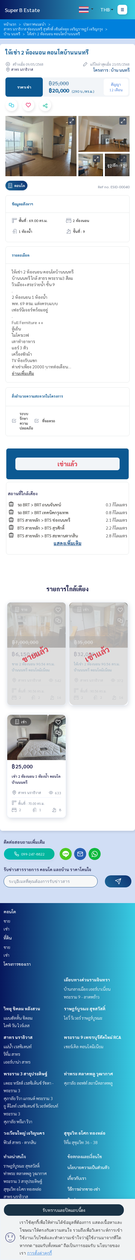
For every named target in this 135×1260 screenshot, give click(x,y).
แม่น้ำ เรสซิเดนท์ (18, 1046)
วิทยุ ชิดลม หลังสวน (22, 1008)
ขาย (7, 921)
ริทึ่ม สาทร (12, 1054)
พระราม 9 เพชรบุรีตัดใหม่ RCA (92, 1037)
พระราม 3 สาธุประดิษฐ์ (25, 1073)
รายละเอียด (21, 255)
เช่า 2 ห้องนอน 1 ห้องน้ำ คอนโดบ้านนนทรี (36, 779)
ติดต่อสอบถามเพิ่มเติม (24, 842)
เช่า (6, 928)
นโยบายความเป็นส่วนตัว (88, 1167)
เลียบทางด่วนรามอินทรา (87, 979)
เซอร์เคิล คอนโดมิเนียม (83, 1046)
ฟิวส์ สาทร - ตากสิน (20, 1142)
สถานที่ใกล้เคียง (23, 493)
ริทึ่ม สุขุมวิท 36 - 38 (81, 1142)
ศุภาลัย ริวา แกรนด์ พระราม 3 (28, 1098)
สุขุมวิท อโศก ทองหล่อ (84, 1133)
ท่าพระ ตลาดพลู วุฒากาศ (88, 1073)
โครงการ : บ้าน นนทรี (111, 70)
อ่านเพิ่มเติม (23, 373)
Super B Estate (22, 9)
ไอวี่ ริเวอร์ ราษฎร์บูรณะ (83, 1018)
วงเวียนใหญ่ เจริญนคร (24, 1133)
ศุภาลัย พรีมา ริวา (18, 1121)
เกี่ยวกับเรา (77, 1178)
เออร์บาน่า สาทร (17, 1062)
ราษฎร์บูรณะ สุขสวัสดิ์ (84, 1008)
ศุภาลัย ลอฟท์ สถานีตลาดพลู (88, 1083)
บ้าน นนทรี (12, 33)
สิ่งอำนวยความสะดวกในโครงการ (37, 396)
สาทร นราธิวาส (18, 1037)
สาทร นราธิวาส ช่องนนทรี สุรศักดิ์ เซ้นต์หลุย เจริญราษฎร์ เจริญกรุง (53, 29)
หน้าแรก (10, 24)
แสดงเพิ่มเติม (67, 543)
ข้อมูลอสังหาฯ (22, 204)
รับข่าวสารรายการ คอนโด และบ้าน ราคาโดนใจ (47, 869)
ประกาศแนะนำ (34, 24)
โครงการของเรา (17, 964)
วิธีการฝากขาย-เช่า (84, 1189)
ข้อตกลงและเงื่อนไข (85, 1156)
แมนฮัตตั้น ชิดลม (18, 1018)
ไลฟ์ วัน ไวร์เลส (17, 1025)
